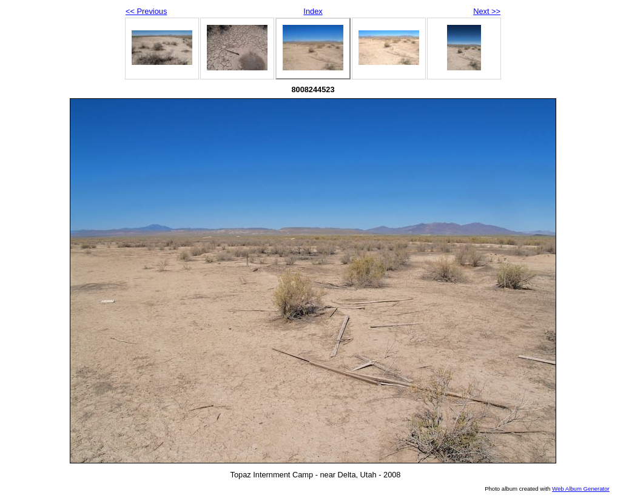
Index (312, 11)
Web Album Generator (581, 488)
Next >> (486, 11)
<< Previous (146, 11)
